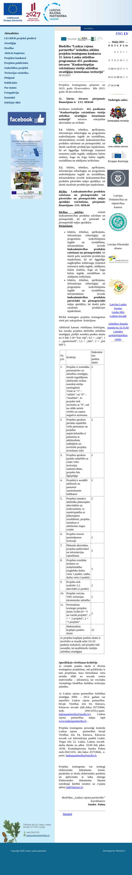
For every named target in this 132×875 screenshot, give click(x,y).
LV (126, 33)
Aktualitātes (11, 33)
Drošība (9, 48)
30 (118, 85)
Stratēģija (10, 43)
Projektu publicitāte (16, 62)
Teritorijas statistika (16, 72)
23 (118, 77)
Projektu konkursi (15, 58)
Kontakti (9, 97)
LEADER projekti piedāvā (20, 38)
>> (127, 42)
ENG (119, 33)
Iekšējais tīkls (12, 102)
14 (112, 68)
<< (109, 42)
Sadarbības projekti (16, 67)
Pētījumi (9, 77)
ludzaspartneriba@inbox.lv (38, 835)
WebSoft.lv (120, 851)
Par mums (10, 87)
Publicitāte (10, 82)
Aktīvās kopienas (14, 53)
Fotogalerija (11, 92)
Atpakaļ (67, 814)
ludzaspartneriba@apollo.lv (81, 755)
